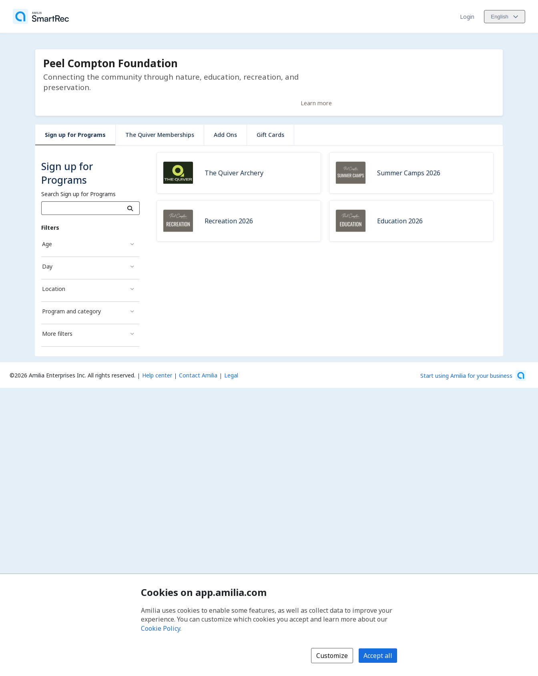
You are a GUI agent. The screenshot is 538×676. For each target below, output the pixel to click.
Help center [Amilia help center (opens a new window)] (157, 375)
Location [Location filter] (53, 289)
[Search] (130, 208)
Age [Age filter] (47, 244)
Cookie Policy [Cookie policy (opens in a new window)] (160, 628)
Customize (332, 655)
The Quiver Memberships (159, 134)
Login (467, 16)
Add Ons (225, 134)
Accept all (377, 655)
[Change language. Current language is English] (504, 16)
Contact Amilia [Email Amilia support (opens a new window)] (198, 375)
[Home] (41, 16)
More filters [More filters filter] (57, 333)
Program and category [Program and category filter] (71, 311)
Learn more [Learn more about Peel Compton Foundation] (316, 103)
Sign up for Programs (75, 134)
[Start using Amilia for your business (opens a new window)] (473, 375)
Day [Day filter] (47, 266)
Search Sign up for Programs (78, 194)
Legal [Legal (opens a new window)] (231, 375)
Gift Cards (270, 134)
